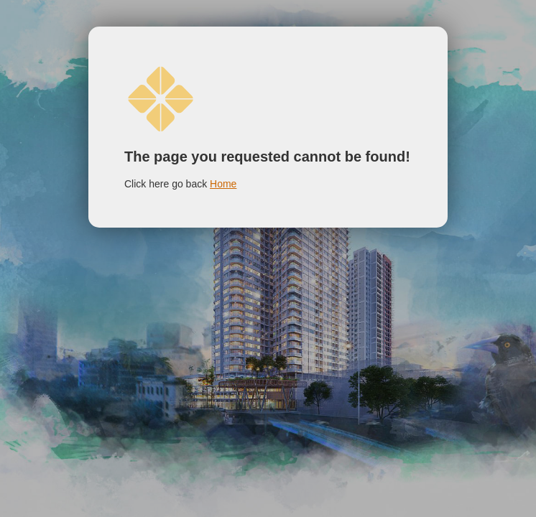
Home (223, 184)
